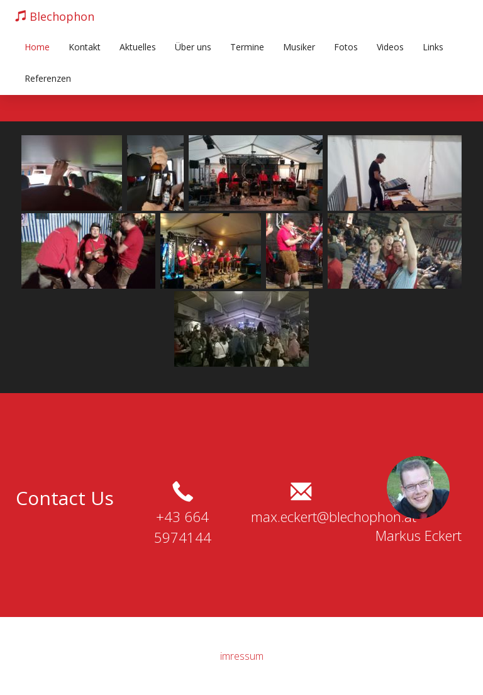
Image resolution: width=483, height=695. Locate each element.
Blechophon (54, 16)
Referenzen (48, 78)
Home (37, 47)
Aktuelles (137, 47)
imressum (242, 656)
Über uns (193, 47)
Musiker (299, 47)
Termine (247, 47)
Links (433, 47)
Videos (390, 47)
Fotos (346, 47)
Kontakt (85, 47)
